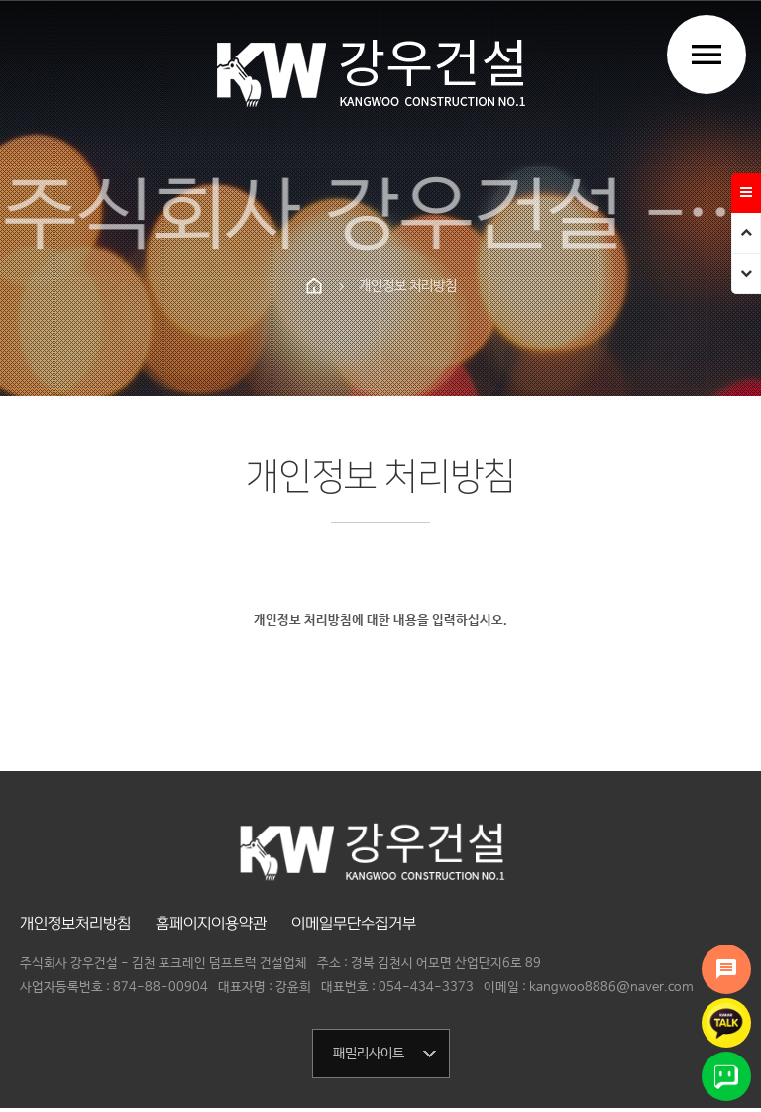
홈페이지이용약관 (211, 924)
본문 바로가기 (0, 0)
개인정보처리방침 (75, 924)
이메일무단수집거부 (353, 924)
